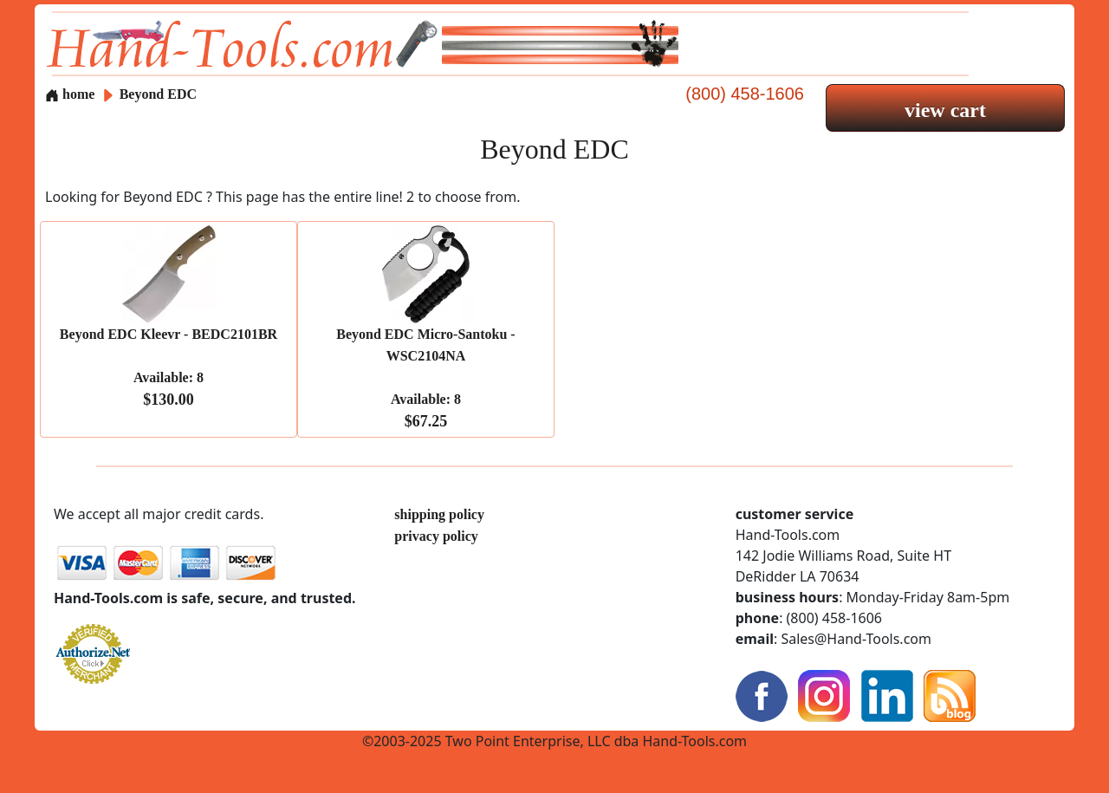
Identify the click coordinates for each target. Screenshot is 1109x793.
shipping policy (439, 514)
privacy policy (435, 536)
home (69, 94)
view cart (945, 110)
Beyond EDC (158, 94)
